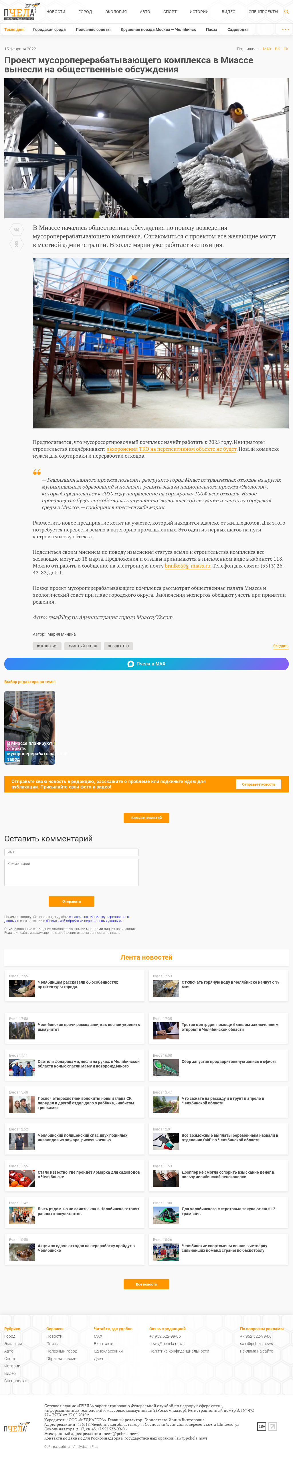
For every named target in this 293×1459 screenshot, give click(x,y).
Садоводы (237, 29)
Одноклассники (108, 1351)
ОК (286, 49)
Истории (199, 11)
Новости (55, 11)
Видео (228, 11)
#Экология (47, 646)
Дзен (98, 1358)
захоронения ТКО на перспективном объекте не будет (171, 448)
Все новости (146, 1284)
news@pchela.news (167, 1343)
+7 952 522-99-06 (165, 1336)
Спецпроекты (263, 11)
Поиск (52, 1343)
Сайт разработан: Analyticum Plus (71, 1447)
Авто (145, 11)
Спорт (170, 11)
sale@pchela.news (256, 1343)
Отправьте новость (258, 784)
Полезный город (61, 1351)
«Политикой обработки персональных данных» (84, 921)
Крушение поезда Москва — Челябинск (158, 29)
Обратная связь (61, 1358)
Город (85, 11)
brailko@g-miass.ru (187, 565)
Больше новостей (146, 818)
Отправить (71, 901)
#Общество (118, 646)
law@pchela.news (191, 1438)
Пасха (211, 29)
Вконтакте (103, 1343)
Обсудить (281, 646)
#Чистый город (82, 646)
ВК (277, 49)
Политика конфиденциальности (179, 1351)
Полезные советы (93, 29)
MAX (267, 49)
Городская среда (49, 29)
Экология (116, 11)
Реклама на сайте (256, 1351)
